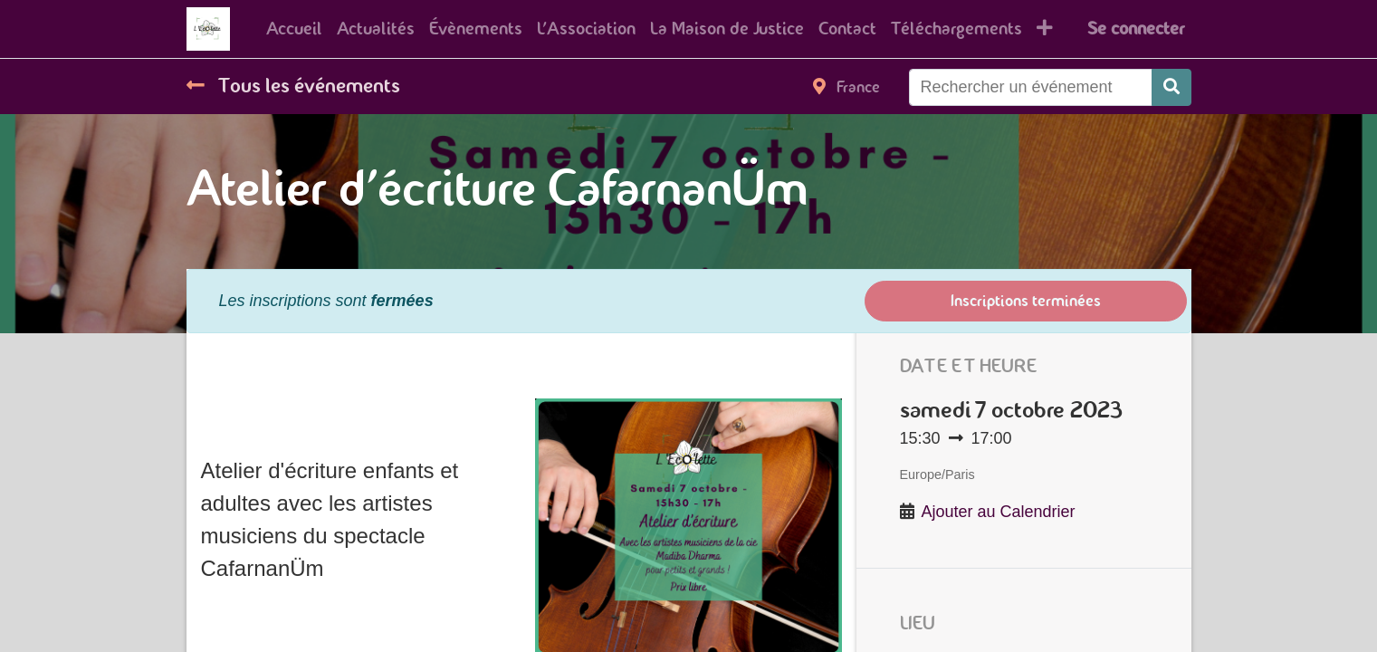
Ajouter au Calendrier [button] (999, 512)
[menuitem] (294, 29)
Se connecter (1135, 28)
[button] (1044, 29)
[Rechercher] (1171, 87)
